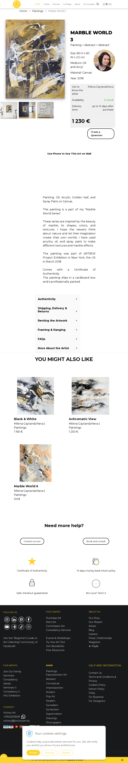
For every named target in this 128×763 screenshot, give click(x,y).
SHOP (37, 4)
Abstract (51, 679)
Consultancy (10, 679)
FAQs (92, 692)
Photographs (53, 722)
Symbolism (52, 709)
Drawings (51, 718)
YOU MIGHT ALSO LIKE (64, 359)
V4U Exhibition (11, 695)
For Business (96, 696)
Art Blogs (67, 4)
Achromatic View (82, 419)
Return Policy (96, 688)
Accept (33, 752)
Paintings (51, 671)
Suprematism (54, 713)
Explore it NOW (75, 760)
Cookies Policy (97, 684)
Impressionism (54, 687)
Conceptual (52, 683)
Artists (46, 4)
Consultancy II (11, 691)
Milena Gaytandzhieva (101, 86)
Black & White (25, 419)
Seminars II (9, 687)
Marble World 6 (26, 486)
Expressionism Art (56, 674)
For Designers (97, 700)
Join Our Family (12, 671)
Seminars (8, 675)
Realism (50, 700)
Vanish (7, 683)
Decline (66, 752)
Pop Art (50, 696)
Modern (50, 692)
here (61, 760)
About (77, 4)
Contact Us (95, 672)
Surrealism (52, 705)
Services (56, 4)
